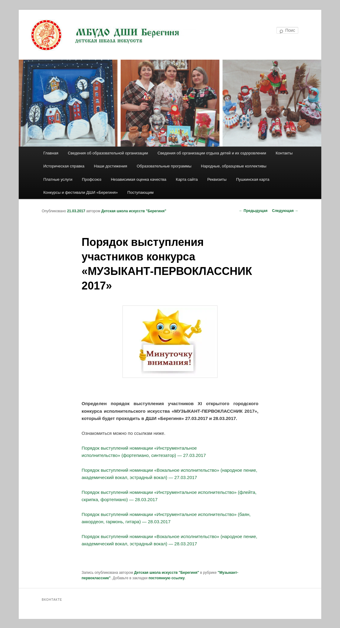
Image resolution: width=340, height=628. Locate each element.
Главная (50, 153)
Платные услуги (57, 179)
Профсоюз (91, 179)
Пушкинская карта (252, 179)
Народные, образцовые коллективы (233, 166)
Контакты (284, 153)
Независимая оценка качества (138, 179)
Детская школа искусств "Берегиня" (133, 211)
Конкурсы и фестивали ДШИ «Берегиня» (80, 192)
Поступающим (140, 192)
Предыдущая (253, 211)
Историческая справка (63, 166)
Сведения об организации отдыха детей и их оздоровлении (212, 153)
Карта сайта (187, 179)
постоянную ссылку (167, 578)
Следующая (285, 211)
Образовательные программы (164, 166)
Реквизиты (217, 179)
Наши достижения (110, 166)
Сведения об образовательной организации (108, 153)
